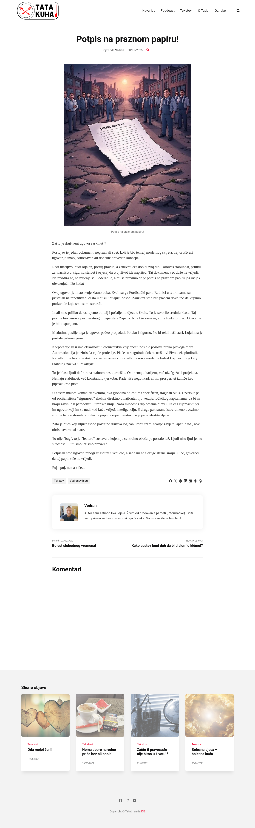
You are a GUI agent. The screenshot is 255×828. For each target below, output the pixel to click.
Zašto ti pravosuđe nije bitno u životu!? (152, 752)
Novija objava (165, 543)
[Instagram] (127, 801)
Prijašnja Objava (90, 543)
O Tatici (203, 10)
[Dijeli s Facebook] (170, 480)
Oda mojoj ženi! (39, 750)
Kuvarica (148, 10)
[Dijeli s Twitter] (175, 480)
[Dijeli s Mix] (185, 480)
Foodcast (168, 10)
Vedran (119, 50)
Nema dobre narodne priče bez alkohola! (99, 752)
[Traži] (238, 10)
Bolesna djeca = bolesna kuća (204, 752)
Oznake (220, 10)
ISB (143, 811)
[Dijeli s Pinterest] (180, 480)
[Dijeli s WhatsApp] (200, 480)
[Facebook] (120, 801)
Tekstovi (186, 10)
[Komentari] (148, 50)
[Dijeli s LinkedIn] (190, 480)
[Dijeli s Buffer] (195, 480)
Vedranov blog (79, 480)
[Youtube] (134, 801)
